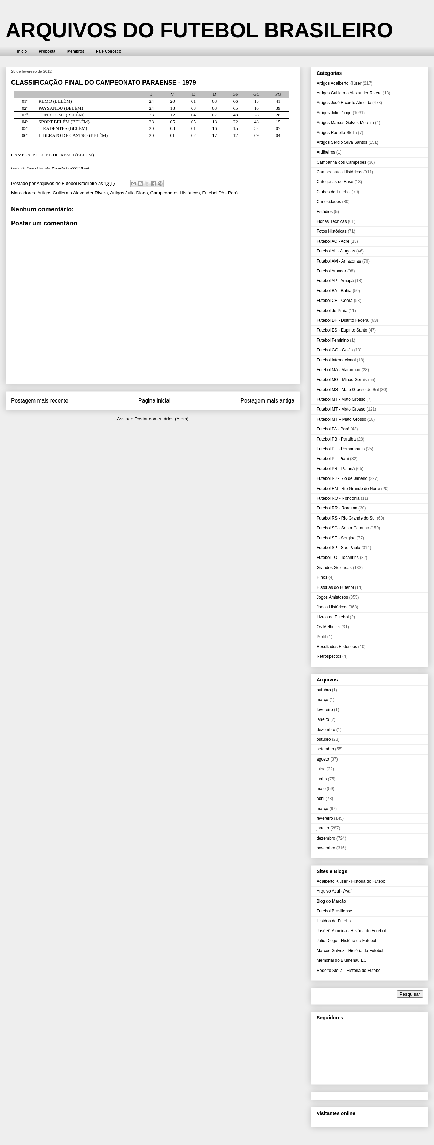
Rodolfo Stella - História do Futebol (349, 970)
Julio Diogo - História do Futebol (346, 940)
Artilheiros (326, 152)
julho (321, 768)
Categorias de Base (335, 181)
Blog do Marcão (331, 901)
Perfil (321, 636)
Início (22, 51)
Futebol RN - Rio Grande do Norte (348, 488)
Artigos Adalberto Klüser (339, 83)
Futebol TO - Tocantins (338, 557)
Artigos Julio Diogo (129, 192)
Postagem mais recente (39, 401)
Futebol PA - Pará (220, 192)
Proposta (47, 51)
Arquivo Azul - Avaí (334, 891)
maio (321, 788)
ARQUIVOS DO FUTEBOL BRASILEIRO (199, 30)
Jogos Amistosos (332, 597)
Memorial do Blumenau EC (341, 960)
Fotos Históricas (332, 231)
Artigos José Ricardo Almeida (344, 102)
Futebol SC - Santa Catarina (343, 527)
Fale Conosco (108, 51)
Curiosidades (329, 201)
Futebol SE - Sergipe (336, 538)
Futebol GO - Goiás (335, 350)
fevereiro (325, 709)
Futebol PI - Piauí (333, 458)
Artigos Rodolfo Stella (337, 132)
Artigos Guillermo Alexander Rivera (72, 192)
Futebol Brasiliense (334, 911)
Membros (75, 51)
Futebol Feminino (333, 340)
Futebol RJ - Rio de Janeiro (342, 478)
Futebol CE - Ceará (334, 300)
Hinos (322, 577)
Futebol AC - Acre (333, 241)
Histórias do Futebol (335, 587)
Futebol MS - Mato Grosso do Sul (348, 389)
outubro (324, 689)
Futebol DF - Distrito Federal (343, 320)
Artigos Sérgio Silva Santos (342, 142)
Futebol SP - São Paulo (338, 547)
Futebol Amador (331, 270)
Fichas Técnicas (332, 221)
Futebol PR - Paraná (336, 468)
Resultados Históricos (337, 646)
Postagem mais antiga (267, 401)
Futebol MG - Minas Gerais (342, 379)
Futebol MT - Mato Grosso (341, 399)
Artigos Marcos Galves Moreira (345, 122)
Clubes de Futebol (333, 191)
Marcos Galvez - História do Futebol (350, 950)
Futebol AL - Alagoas (336, 251)
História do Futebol (334, 921)
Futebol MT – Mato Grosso (341, 419)
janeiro (323, 719)
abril (321, 798)
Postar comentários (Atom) (161, 418)
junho (322, 779)
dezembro (326, 729)
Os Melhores (328, 626)
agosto (323, 759)
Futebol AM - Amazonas (339, 261)
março (322, 699)
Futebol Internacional (336, 360)
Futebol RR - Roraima (337, 508)
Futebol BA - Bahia (334, 290)
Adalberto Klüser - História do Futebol (351, 881)
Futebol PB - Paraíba (336, 439)
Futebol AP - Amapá (335, 280)
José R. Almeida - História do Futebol (351, 930)
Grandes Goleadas (334, 567)
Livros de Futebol (333, 617)
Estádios (325, 211)
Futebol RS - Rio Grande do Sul (346, 518)
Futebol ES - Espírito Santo (342, 330)
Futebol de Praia (332, 310)
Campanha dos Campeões (341, 162)
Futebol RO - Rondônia (338, 498)
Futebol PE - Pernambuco (341, 448)
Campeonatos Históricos (175, 192)
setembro (325, 749)
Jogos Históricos (332, 607)
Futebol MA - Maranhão (338, 369)
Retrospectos (329, 656)
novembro (326, 848)
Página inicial (154, 401)
